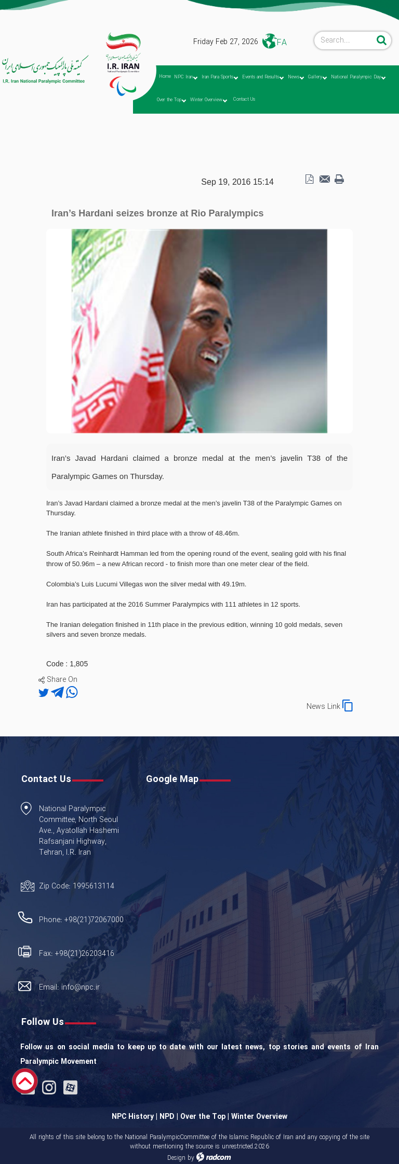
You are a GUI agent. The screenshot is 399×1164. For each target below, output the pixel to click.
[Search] (344, 40)
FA (282, 42)
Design (176, 1158)
